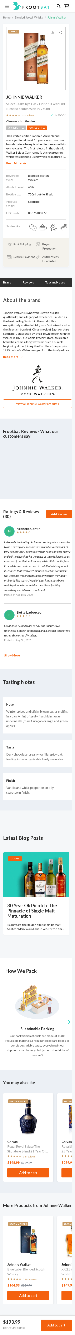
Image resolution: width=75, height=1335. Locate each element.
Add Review (59, 514)
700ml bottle (16, 128)
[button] (37, 6)
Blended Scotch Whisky (29, 17)
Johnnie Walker (57, 17)
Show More (12, 655)
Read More (16, 163)
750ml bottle (37, 128)
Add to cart (56, 1325)
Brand (7, 282)
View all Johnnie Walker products (37, 403)
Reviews (28, 282)
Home (6, 17)
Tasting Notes (55, 282)
